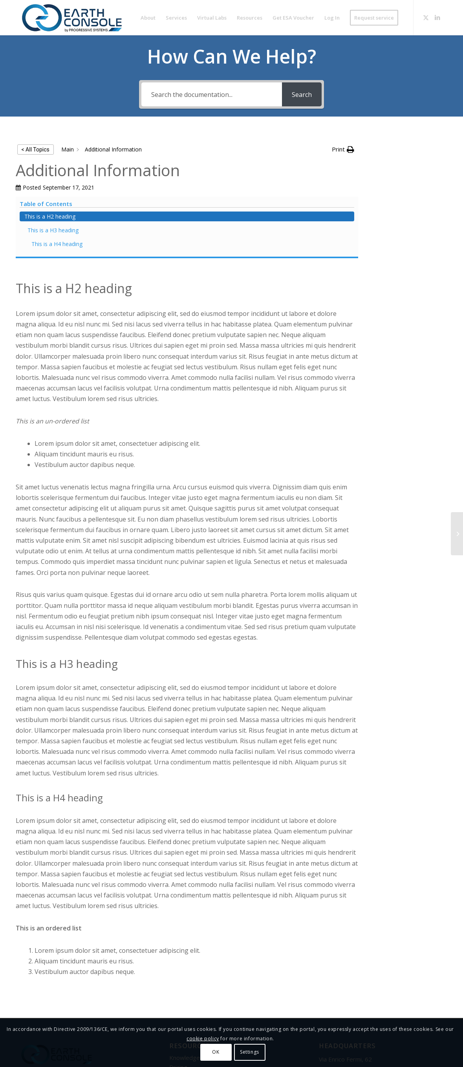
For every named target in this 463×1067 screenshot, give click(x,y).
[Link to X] (426, 17)
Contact (179, 1000)
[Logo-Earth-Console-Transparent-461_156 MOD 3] (72, 17)
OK (215, 1052)
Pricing (178, 990)
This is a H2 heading (405, 156)
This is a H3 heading (408, 169)
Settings (249, 1052)
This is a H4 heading (412, 183)
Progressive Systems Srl (53, 1012)
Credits (179, 1009)
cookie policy (203, 1038)
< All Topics (35, 149)
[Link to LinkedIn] (437, 17)
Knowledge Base (192, 980)
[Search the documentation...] (211, 94)
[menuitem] (148, 17)
